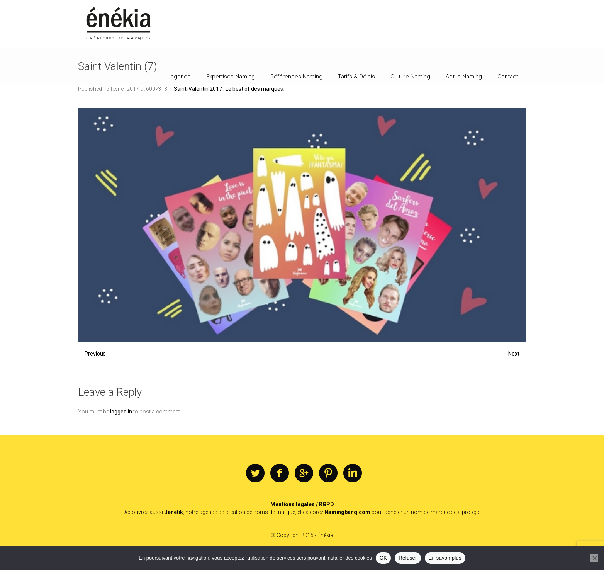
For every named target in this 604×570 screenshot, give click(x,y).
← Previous (92, 354)
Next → (517, 354)
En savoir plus (445, 558)
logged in (121, 411)
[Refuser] (594, 558)
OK (383, 558)
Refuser (408, 558)
